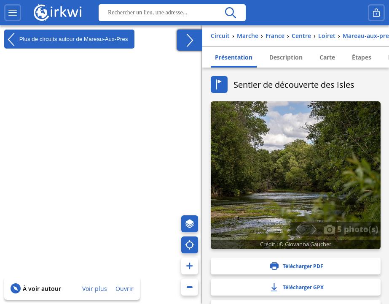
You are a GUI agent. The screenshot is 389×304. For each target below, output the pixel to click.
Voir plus (94, 289)
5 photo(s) (351, 229)
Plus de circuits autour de (66, 39)
